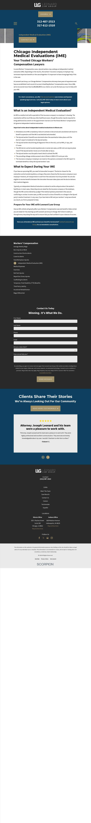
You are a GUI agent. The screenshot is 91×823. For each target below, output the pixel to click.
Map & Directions (37, 529)
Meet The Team (45, 491)
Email (15, 340)
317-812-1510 (46, 25)
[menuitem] (45, 246)
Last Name (17, 325)
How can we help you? (21, 354)
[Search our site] (76, 23)
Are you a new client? (20, 347)
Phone (16, 332)
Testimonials (45, 504)
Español (45, 508)
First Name (17, 318)
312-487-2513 (46, 21)
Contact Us (45, 498)
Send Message (45, 379)
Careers (45, 501)
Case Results (45, 494)
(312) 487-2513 (45, 479)
